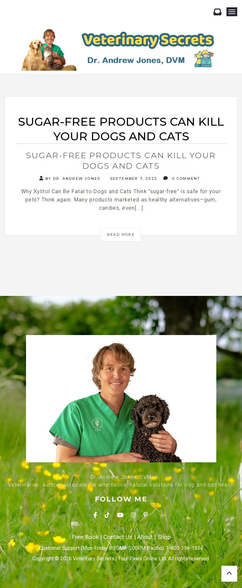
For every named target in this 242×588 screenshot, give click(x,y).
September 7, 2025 (132, 178)
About (145, 537)
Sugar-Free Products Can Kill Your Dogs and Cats (121, 160)
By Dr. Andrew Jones (69, 178)
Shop (164, 537)
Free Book (85, 537)
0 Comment (181, 178)
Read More (121, 234)
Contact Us (118, 537)
